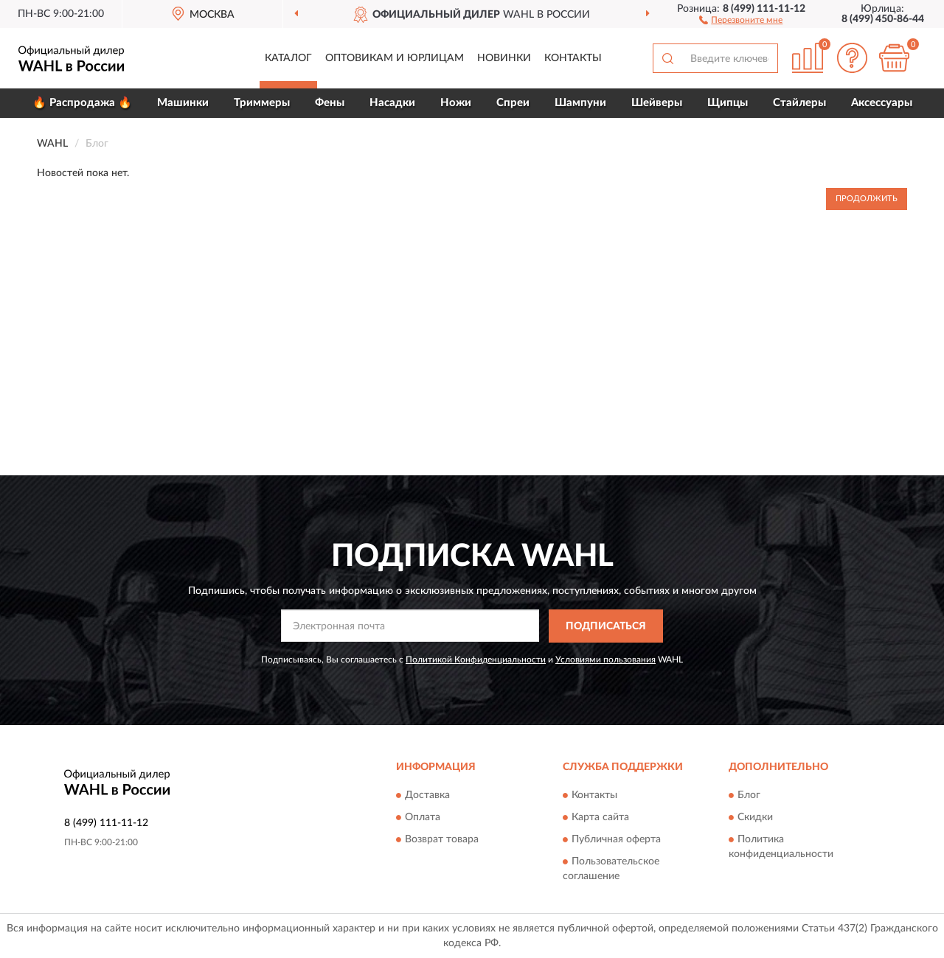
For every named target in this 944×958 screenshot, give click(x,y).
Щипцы (727, 102)
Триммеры (262, 102)
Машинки (183, 102)
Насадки (392, 102)
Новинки (504, 58)
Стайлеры (799, 102)
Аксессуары (881, 102)
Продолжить (867, 199)
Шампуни (580, 102)
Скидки (755, 818)
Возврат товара (442, 840)
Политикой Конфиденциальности (476, 659)
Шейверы (656, 102)
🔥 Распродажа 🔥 (82, 102)
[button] (740, 19)
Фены (329, 102)
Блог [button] (749, 796)
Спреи (513, 102)
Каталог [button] (288, 58)
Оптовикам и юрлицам (394, 58)
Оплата (422, 818)
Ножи (455, 102)
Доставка (427, 796)
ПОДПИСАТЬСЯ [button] (606, 626)
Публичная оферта (616, 840)
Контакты (573, 58)
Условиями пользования (605, 659)
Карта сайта (600, 818)
